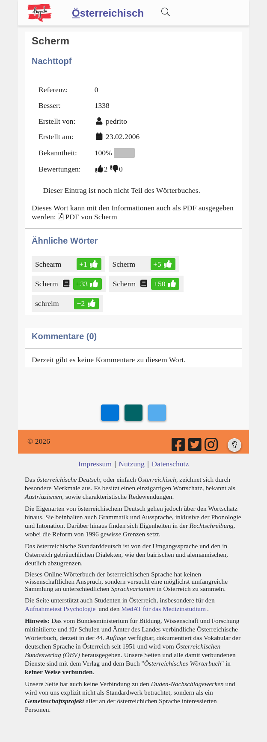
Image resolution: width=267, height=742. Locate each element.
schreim (47, 303)
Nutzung (132, 464)
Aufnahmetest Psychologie (60, 608)
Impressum (95, 464)
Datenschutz (170, 464)
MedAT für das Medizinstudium (163, 608)
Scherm (124, 264)
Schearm (49, 264)
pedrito (116, 121)
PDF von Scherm (91, 216)
